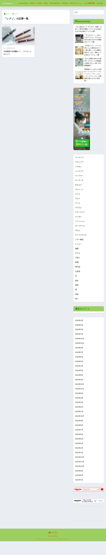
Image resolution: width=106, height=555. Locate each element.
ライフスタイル (81, 244)
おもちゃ (78, 193)
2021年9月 (79, 484)
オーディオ (79, 189)
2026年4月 (79, 331)
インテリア (79, 179)
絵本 (77, 291)
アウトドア (79, 170)
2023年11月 (79, 401)
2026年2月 (79, 340)
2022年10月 (79, 428)
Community (24, 3)
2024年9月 (79, 382)
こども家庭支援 (90, 3)
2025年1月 (79, 377)
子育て (77, 267)
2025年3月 (79, 373)
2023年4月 (79, 410)
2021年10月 (79, 480)
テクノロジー (80, 221)
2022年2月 (79, 461)
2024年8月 (79, 387)
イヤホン (78, 175)
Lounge (23, 9)
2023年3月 (79, 415)
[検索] (101, 18)
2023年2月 (79, 419)
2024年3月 (79, 391)
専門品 (77, 277)
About (33, 3)
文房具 (77, 281)
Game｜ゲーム (76, 3)
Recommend (56, 3)
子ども (77, 263)
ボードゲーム (80, 235)
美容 (77, 295)
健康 (77, 258)
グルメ (77, 207)
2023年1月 (79, 424)
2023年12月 (79, 396)
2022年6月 (79, 447)
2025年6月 (79, 368)
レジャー (78, 253)
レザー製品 (79, 249)
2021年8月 (79, 489)
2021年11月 (79, 475)
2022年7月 (79, 442)
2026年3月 (79, 336)
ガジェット (79, 198)
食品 (77, 305)
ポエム (77, 240)
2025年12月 (79, 350)
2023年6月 (79, 405)
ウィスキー (79, 184)
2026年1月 (79, 345)
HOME (53, 546)
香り (77, 309)
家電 (77, 272)
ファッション (80, 230)
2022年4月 (79, 456)
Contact (66, 3)
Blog (47, 3)
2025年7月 (79, 363)
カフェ (77, 202)
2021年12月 (79, 470)
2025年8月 (79, 359)
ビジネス (78, 226)
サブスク (78, 216)
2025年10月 (79, 354)
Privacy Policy (52, 550)
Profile (40, 3)
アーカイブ (79, 165)
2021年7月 (79, 493)
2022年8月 (79, 438)
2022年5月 (79, 452)
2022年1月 (79, 466)
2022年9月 (79, 433)
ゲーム (77, 212)
